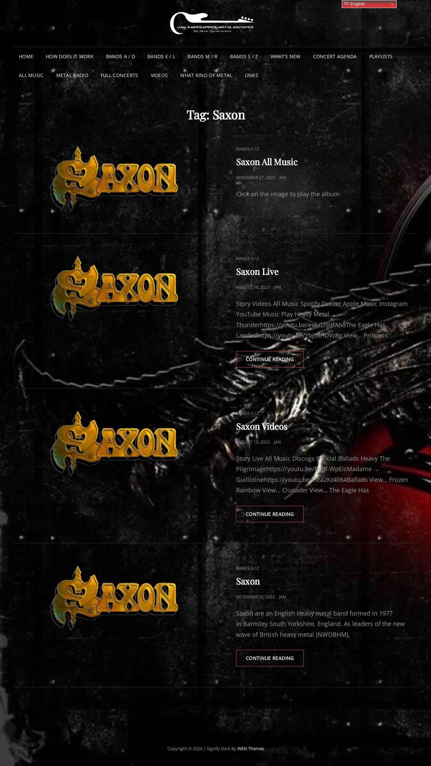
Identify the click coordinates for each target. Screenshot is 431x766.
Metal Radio (72, 75)
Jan (282, 177)
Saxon (248, 581)
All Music (31, 75)
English (354, 4)
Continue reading (275, 361)
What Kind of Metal (206, 75)
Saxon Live (257, 271)
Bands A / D (120, 56)
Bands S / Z (244, 56)
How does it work (70, 56)
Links (251, 75)
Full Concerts (119, 75)
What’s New (286, 56)
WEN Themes (250, 748)
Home (26, 56)
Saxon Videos (262, 426)
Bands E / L (161, 56)
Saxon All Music (267, 162)
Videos (159, 75)
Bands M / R (203, 56)
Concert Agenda (335, 56)
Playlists (381, 56)
